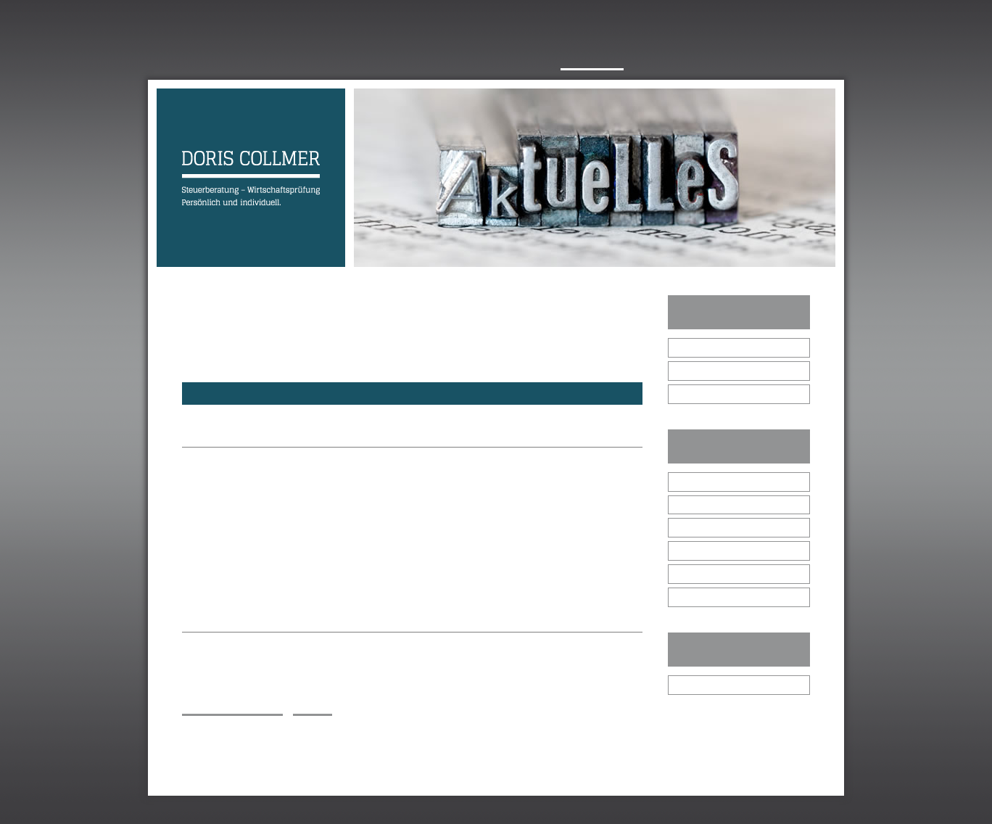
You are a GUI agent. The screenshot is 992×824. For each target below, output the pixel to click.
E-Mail (216, 745)
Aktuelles (592, 60)
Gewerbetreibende (718, 527)
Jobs (655, 60)
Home (173, 60)
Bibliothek (699, 684)
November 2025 (713, 393)
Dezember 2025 (713, 370)
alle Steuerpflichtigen (723, 481)
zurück (312, 708)
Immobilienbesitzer (718, 573)
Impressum (210, 809)
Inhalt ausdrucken (232, 708)
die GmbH (700, 504)
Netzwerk (787, 60)
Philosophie (371, 60)
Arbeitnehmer (707, 596)
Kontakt (712, 60)
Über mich (237, 60)
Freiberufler (703, 550)
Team (302, 60)
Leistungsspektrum (483, 60)
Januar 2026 (705, 347)
